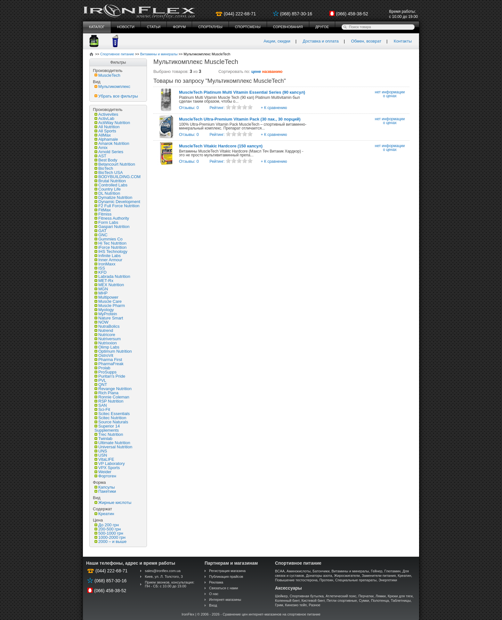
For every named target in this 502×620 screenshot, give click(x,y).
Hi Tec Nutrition (110, 243)
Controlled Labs (110, 185)
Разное (314, 605)
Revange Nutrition (113, 388)
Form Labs (106, 222)
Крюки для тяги (400, 596)
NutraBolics (106, 326)
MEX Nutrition (109, 284)
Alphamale (106, 139)
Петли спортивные (342, 600)
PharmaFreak (109, 363)
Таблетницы (401, 600)
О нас (213, 594)
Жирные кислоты (112, 502)
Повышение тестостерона (296, 580)
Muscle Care (108, 301)
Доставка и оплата (321, 41)
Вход (213, 605)
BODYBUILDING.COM (117, 176)
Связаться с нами (223, 588)
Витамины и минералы (350, 571)
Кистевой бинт (313, 600)
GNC (101, 234)
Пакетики (105, 491)
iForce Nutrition (110, 247)
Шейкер (281, 596)
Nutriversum (107, 338)
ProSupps (105, 372)
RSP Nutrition (109, 401)
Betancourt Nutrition (114, 164)
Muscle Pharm (109, 305)
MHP (101, 293)
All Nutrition (106, 126)
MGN (101, 288)
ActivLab (104, 118)
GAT (100, 230)
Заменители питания (379, 575)
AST (100, 155)
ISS (99, 268)
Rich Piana (106, 392)
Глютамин (392, 571)
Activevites (106, 114)
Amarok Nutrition (111, 143)
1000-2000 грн (109, 537)
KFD (100, 272)
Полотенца (380, 600)
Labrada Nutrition (112, 276)
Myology (104, 309)
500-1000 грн (108, 533)
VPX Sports (107, 467)
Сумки (364, 600)
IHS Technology (110, 251)
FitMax (102, 210)
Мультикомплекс (112, 86)
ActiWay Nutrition (112, 122)
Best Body (105, 160)
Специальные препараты (355, 580)
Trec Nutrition (108, 434)
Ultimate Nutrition (112, 442)
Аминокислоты (299, 571)
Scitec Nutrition (110, 417)
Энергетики (387, 580)
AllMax (102, 135)
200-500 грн (107, 529)
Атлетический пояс (341, 596)
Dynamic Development (117, 201)
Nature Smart (108, 318)
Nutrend (103, 330)
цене (256, 71)
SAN (100, 405)
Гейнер (377, 571)
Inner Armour (108, 259)
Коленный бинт (287, 600)
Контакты (403, 41)
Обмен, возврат (366, 41)
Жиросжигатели (347, 575)
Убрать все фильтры (116, 96)
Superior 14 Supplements (107, 428)
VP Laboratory (109, 463)
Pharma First (108, 359)
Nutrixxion (105, 343)
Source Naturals (111, 422)
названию (272, 71)
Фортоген (105, 476)
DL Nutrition (107, 193)
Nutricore (104, 334)
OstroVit (103, 355)
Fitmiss (102, 214)
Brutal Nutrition (110, 180)
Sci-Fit (102, 409)
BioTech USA (108, 172)
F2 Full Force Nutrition (117, 205)
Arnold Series (108, 151)
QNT (100, 384)
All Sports (105, 131)
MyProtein (105, 313)
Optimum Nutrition (113, 351)
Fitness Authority (111, 218)
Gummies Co (108, 239)
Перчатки (366, 596)
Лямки (381, 596)
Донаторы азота (319, 575)
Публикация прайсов (226, 576)
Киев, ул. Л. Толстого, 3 (164, 576)
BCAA (280, 571)
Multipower (106, 297)
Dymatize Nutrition (113, 197)
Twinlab (103, 438)
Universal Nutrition (113, 446)
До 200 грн (106, 524)
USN (100, 455)
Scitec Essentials (112, 413)
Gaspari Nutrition (112, 226)
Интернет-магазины (225, 599)
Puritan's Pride (109, 376)
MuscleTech (107, 75)
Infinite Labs (107, 255)
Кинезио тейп (296, 605)
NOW (101, 322)
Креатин (104, 513)
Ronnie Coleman (111, 397)
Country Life (107, 189)
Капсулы (104, 487)
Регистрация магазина (227, 571)
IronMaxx (104, 264)
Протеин (326, 580)
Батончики (320, 571)
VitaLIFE (104, 459)
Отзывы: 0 (189, 107)
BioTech (103, 168)
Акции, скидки (276, 41)
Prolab (102, 367)
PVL (100, 380)
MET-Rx (103, 280)
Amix (101, 147)
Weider (102, 471)
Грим (279, 605)
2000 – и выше (110, 541)
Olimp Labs (106, 347)
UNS (100, 451)
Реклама (216, 582)
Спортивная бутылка (307, 596)
